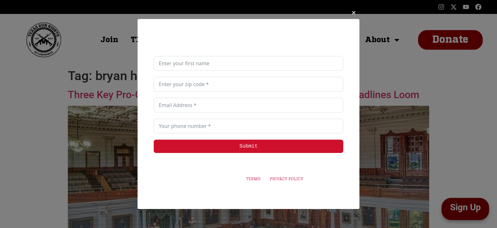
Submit (248, 146)
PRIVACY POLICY (286, 179)
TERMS (253, 179)
